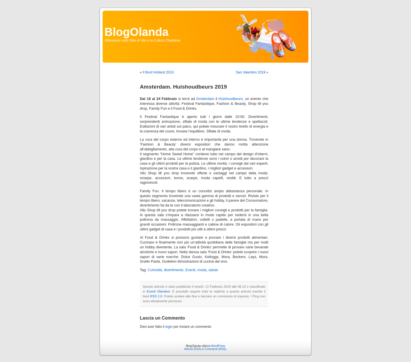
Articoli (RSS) (192, 349)
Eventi (191, 270)
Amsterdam (205, 99)
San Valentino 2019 (250, 72)
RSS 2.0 (156, 296)
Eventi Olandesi (158, 291)
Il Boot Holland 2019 (158, 72)
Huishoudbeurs (231, 99)
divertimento (174, 270)
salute (213, 270)
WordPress (218, 345)
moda (202, 270)
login (168, 327)
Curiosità (155, 270)
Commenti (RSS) (215, 349)
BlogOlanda (136, 32)
